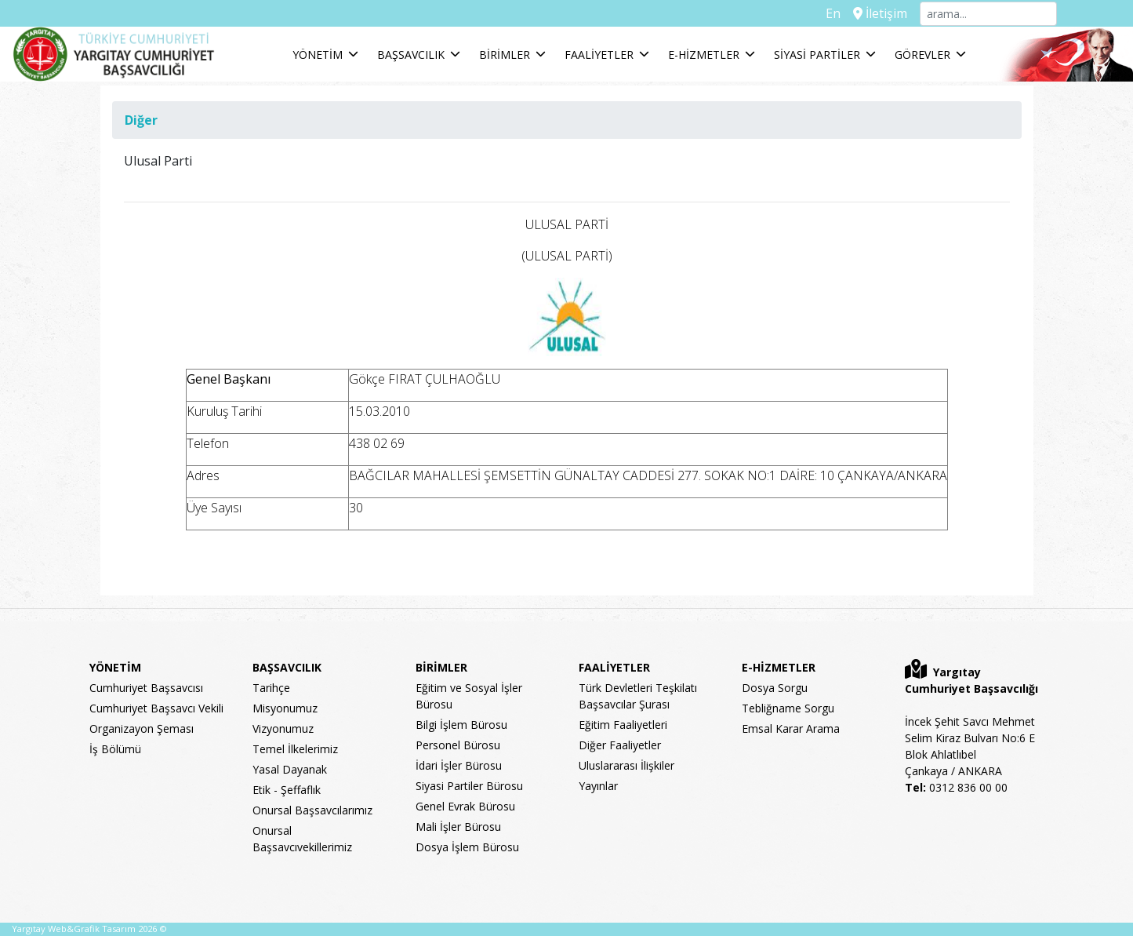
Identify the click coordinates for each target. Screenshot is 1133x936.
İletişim (880, 13)
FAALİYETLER (599, 54)
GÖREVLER (922, 54)
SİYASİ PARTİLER (817, 54)
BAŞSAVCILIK (411, 54)
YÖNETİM (317, 54)
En (833, 13)
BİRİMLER (504, 54)
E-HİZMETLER (703, 54)
